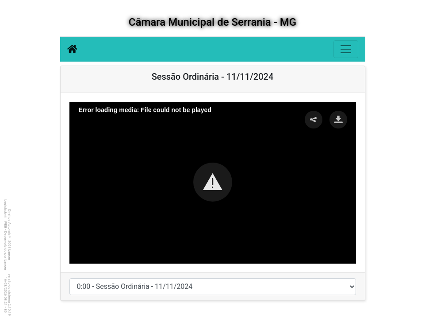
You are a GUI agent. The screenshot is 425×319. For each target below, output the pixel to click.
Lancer (9, 255)
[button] (212, 182)
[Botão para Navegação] (345, 49)
